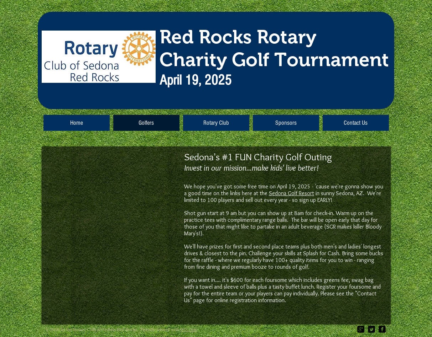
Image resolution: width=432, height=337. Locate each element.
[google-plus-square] (360, 329)
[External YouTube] (110, 209)
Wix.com (188, 329)
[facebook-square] (382, 329)
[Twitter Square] (371, 329)
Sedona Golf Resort (291, 193)
